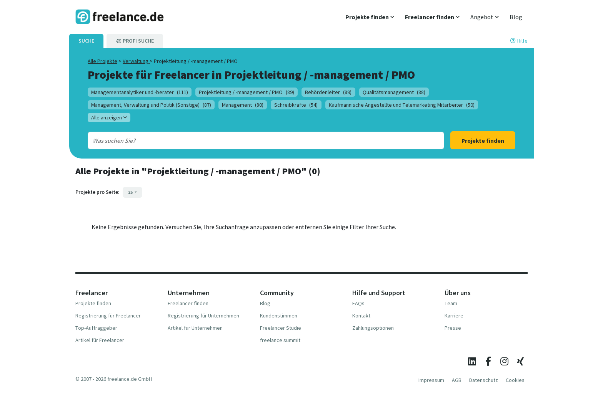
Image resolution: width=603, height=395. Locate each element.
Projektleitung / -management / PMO (246, 92)
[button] (370, 17)
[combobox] (250, 140)
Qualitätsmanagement (394, 92)
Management (242, 104)
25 (130, 192)
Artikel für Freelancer (99, 340)
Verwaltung (136, 61)
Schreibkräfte (296, 104)
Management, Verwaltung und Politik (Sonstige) (151, 104)
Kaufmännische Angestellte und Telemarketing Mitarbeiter (402, 104)
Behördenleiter (328, 92)
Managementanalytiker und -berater (139, 92)
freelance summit (280, 340)
